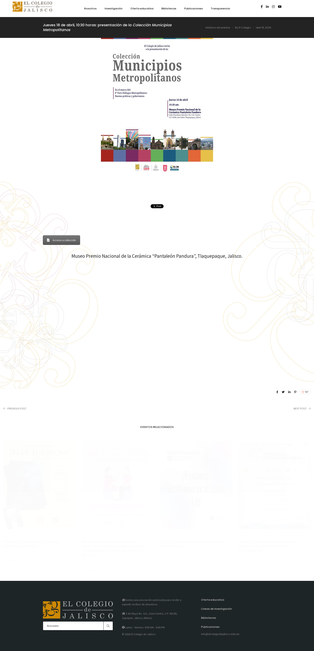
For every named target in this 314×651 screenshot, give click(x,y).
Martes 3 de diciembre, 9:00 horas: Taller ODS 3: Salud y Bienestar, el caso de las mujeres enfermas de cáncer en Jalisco (113, 548)
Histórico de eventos (217, 27)
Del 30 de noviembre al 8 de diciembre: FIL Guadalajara (191, 544)
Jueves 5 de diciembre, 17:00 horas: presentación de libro (31, 544)
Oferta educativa (212, 600)
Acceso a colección (61, 240)
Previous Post (16, 408)
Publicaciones (210, 627)
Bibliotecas (208, 618)
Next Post (300, 408)
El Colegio (245, 27)
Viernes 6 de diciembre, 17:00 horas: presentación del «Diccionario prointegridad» (267, 546)
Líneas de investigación (216, 609)
